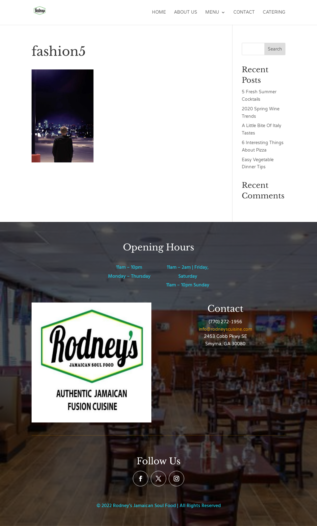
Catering (274, 12)
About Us (185, 12)
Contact (244, 12)
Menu (212, 12)
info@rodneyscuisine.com (225, 329)
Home (159, 12)
